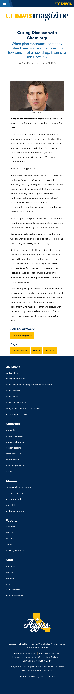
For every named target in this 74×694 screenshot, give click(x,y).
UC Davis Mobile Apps (16, 402)
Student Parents (13, 447)
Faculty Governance (15, 550)
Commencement (14, 453)
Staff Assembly (13, 589)
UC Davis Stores (13, 390)
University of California (49, 657)
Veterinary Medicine (15, 378)
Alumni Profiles (20, 350)
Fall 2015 (50, 350)
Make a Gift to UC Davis (17, 414)
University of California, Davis (23, 643)
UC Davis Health (13, 372)
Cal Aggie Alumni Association (19, 487)
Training (9, 572)
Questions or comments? (24, 653)
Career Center (12, 459)
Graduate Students (15, 442)
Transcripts (11, 505)
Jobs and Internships (15, 465)
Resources (10, 526)
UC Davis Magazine (22, 335)
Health (36, 350)
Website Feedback (14, 595)
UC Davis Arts (12, 396)
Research (10, 538)
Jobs (8, 583)
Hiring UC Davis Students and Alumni (23, 408)
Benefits (10, 544)
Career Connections (15, 493)
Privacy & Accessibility (49, 653)
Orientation (11, 430)
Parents (9, 471)
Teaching (10, 532)
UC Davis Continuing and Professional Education (29, 384)
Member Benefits (14, 499)
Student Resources (15, 436)
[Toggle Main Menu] (4, 3)
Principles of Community (24, 657)
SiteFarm (51, 676)
